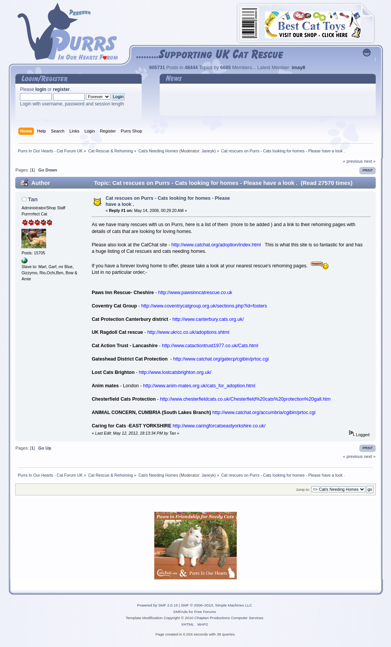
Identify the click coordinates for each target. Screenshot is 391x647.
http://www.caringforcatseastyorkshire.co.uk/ (219, 426)
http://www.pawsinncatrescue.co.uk (195, 292)
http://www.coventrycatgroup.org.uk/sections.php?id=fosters (204, 306)
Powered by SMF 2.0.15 (157, 605)
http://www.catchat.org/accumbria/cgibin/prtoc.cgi (263, 412)
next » (370, 161)
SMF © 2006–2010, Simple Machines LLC (216, 605)
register (61, 89)
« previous (353, 161)
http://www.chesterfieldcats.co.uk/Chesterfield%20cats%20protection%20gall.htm (245, 399)
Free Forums (205, 612)
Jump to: (303, 489)
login (41, 89)
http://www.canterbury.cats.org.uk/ (208, 319)
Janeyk (208, 151)
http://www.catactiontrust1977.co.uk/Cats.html (210, 345)
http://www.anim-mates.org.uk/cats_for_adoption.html (199, 385)
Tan (33, 199)
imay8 (298, 67)
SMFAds (180, 612)
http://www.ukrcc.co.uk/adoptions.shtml (188, 332)
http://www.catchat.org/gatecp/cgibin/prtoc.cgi (221, 359)
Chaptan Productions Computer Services (228, 618)
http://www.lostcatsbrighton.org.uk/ (175, 372)
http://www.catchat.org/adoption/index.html (216, 244)
